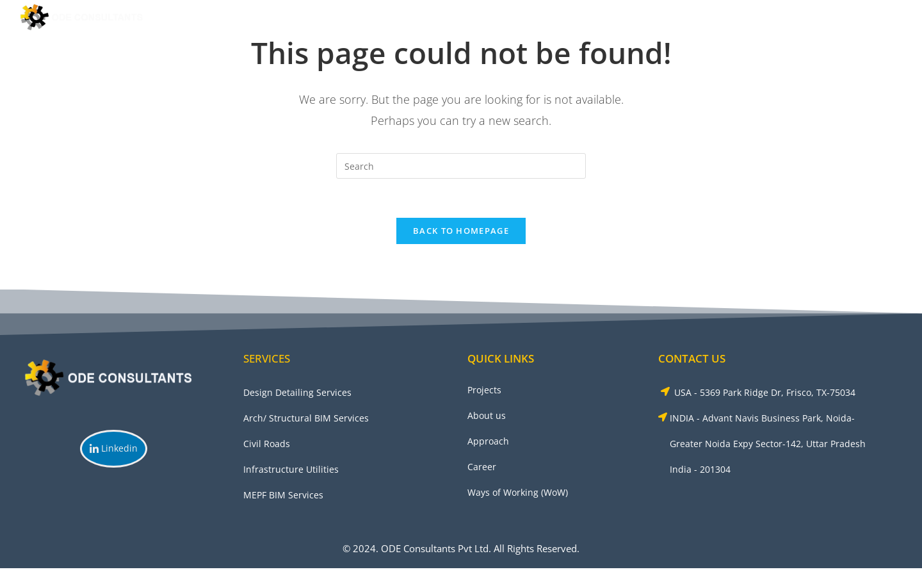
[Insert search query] (461, 166)
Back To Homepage (461, 230)
